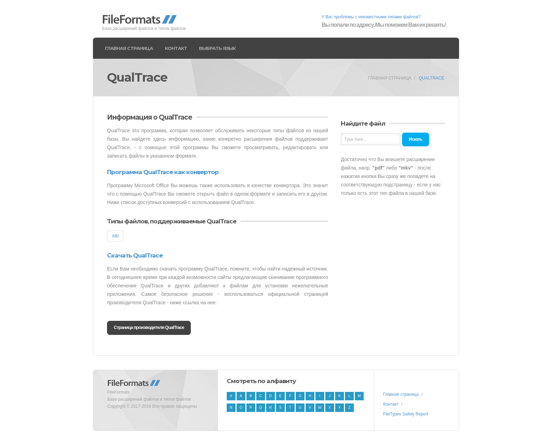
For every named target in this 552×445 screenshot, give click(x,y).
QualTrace (431, 78)
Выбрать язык (217, 48)
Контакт (176, 48)
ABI (115, 236)
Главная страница (129, 48)
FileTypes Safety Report (405, 414)
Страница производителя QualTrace (149, 327)
